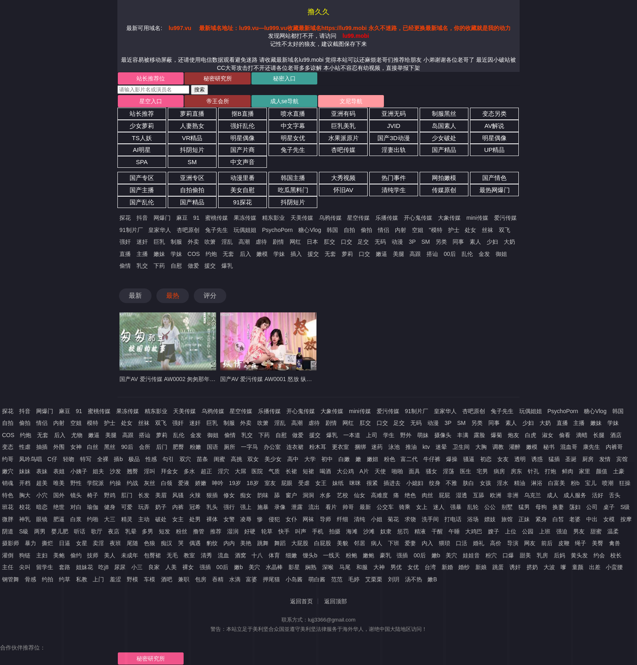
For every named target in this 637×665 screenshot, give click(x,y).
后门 (161, 447)
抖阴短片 (192, 149)
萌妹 (423, 435)
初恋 (486, 459)
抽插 (42, 447)
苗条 (202, 459)
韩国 (332, 230)
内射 (400, 230)
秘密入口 (284, 78)
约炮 (211, 254)
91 (196, 217)
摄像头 (442, 435)
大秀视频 (343, 177)
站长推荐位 (150, 78)
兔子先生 (293, 149)
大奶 (509, 241)
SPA (142, 161)
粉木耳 (317, 447)
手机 (317, 531)
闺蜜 (219, 459)
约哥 (7, 459)
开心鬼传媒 (418, 217)
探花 (125, 217)
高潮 (244, 241)
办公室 (272, 447)
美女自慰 (242, 189)
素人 (475, 241)
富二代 (409, 459)
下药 (159, 265)
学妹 (176, 254)
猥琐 (444, 543)
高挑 (236, 459)
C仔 (52, 459)
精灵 (126, 519)
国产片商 (242, 149)
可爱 (126, 507)
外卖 (193, 241)
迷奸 (142, 241)
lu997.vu (180, 28)
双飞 (504, 230)
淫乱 (227, 241)
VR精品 (192, 137)
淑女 (547, 435)
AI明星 (142, 149)
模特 (92, 423)
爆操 (451, 459)
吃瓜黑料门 (293, 189)
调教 (498, 447)
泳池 (394, 447)
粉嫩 (195, 447)
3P (412, 241)
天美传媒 (301, 217)
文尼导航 (351, 101)
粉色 (389, 459)
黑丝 (109, 447)
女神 (76, 447)
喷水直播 (293, 113)
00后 (450, 254)
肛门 (126, 495)
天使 (380, 471)
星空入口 (150, 101)
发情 (605, 459)
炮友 (513, 435)
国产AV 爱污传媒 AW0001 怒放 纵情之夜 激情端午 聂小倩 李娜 (299, 379)
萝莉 (347, 254)
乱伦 (467, 254)
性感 (151, 459)
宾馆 (622, 459)
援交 (313, 254)
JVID (394, 125)
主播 (142, 254)
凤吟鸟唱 (30, 459)
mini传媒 (477, 217)
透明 (520, 459)
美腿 (398, 254)
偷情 (125, 265)
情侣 (383, 230)
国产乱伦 (142, 202)
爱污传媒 (505, 217)
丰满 (462, 435)
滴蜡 (581, 435)
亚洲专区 (192, 177)
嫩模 (262, 254)
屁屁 (444, 495)
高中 (293, 459)
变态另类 (494, 113)
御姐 (501, 254)
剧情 (278, 241)
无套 (228, 254)
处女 (470, 230)
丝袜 (487, 230)
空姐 (417, 230)
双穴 (185, 459)
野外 (406, 435)
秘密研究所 (218, 78)
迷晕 (441, 447)
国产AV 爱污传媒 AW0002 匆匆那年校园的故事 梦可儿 (188, 379)
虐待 (261, 241)
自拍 (349, 230)
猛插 (554, 459)
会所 (144, 447)
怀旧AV (343, 189)
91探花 (242, 202)
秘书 (549, 447)
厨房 (588, 459)
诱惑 (537, 459)
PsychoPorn (277, 230)
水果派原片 (343, 137)
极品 (134, 459)
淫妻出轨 (393, 149)
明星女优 (293, 137)
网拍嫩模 (444, 177)
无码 (380, 241)
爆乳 (227, 265)
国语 (212, 447)
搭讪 (432, 254)
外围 (59, 447)
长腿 (598, 435)
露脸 (479, 435)
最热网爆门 (494, 189)
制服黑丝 (444, 113)
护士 (453, 230)
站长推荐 (142, 113)
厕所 (229, 447)
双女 (253, 459)
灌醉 (514, 447)
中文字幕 (293, 125)
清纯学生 (393, 189)
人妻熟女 (192, 125)
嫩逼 (381, 254)
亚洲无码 (393, 113)
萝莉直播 (192, 113)
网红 (295, 241)
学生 (388, 435)
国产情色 (494, 177)
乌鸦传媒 (330, 217)
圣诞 (570, 459)
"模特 (435, 230)
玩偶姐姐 (245, 230)
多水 (189, 471)
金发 (484, 254)
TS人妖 (142, 137)
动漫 (397, 241)
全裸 (102, 459)
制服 (176, 241)
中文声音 (242, 161)
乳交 (142, 265)
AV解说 (495, 125)
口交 (346, 241)
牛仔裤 (431, 459)
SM (192, 161)
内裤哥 (614, 447)
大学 (310, 459)
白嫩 (344, 459)
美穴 (254, 567)
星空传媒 (358, 217)
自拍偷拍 (192, 189)
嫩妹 (159, 254)
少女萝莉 (142, 125)
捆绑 (360, 447)
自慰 (176, 265)
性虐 (24, 447)
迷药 (377, 447)
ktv (426, 447)
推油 (411, 447)
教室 (189, 555)
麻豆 (182, 217)
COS (194, 254)
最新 (135, 295)
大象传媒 (449, 217)
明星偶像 (242, 137)
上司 (371, 435)
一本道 (351, 435)
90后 (127, 447)
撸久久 (318, 12)
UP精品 (494, 149)
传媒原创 (444, 189)
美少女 (273, 459)
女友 (503, 459)
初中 (327, 459)
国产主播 (142, 189)
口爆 (508, 555)
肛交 (329, 241)
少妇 (492, 241)
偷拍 (366, 230)
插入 (296, 254)
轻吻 (68, 459)
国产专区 (142, 177)
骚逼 (468, 459)
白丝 (92, 447)
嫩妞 (372, 459)
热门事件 (393, 177)
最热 (172, 295)
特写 (85, 459)
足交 (363, 241)
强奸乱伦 (242, 125)
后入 (245, 254)
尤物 (76, 435)
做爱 (193, 265)
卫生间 (461, 447)
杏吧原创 (188, 230)
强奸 (125, 241)
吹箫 (210, 241)
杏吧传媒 (343, 149)
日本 (312, 241)
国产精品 (444, 149)
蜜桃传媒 (216, 217)
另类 (441, 241)
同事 (458, 241)
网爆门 (162, 217)
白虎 (530, 435)
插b (118, 459)
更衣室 (340, 447)
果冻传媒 (245, 217)
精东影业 (273, 217)
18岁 (253, 483)
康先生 (591, 447)
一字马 (249, 447)
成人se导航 (284, 101)
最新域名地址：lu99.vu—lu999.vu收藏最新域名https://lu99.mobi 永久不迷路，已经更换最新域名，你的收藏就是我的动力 (354, 28)
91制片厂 (131, 230)
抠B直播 (243, 113)
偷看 (564, 435)
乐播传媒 (386, 217)
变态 (7, 447)
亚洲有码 (343, 113)
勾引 (168, 459)
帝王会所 (217, 101)
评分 (210, 295)
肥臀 (178, 447)
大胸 (481, 447)
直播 (125, 254)
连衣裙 (294, 447)
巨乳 (159, 241)
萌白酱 (316, 579)
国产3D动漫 (393, 137)
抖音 (142, 217)
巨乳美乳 (343, 125)
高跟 (415, 254)
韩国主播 (293, 177)
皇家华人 (159, 230)
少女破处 (444, 137)
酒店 (616, 435)
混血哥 (568, 447)
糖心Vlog (309, 230)
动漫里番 (242, 177)
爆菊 (496, 435)
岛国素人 (444, 125)
